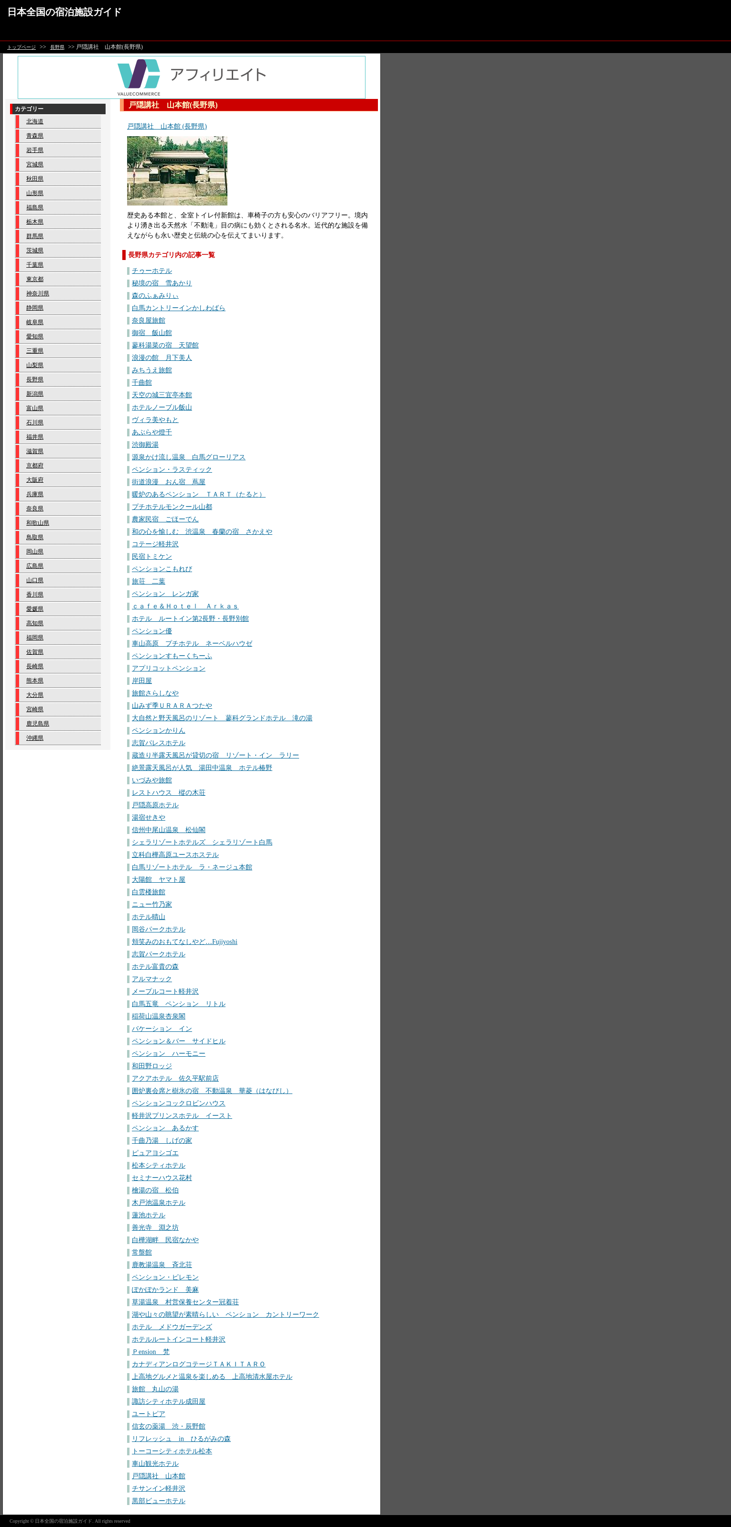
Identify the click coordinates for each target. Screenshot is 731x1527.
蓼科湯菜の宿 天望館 (165, 345)
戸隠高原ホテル (155, 805)
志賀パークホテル (158, 954)
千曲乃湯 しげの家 (162, 1140)
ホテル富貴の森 (155, 966)
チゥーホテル (152, 270)
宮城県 (34, 164)
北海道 (34, 121)
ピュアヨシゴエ (155, 1153)
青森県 (34, 135)
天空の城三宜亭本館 (162, 395)
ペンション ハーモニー (168, 1053)
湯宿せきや (148, 817)
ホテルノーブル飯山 (162, 407)
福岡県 (34, 637)
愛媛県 (34, 609)
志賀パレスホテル (158, 743)
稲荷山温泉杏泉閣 (158, 1016)
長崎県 (34, 666)
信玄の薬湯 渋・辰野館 (168, 1426)
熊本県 (34, 680)
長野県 (57, 47)
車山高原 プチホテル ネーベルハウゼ (192, 643)
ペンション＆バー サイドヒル (179, 1041)
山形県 (34, 193)
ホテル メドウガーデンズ (172, 1327)
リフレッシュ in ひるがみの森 (181, 1438)
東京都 (34, 279)
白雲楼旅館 (148, 892)
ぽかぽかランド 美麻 (165, 1289)
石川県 (34, 422)
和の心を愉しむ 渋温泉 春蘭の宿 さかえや (202, 531)
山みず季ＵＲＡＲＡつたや (172, 705)
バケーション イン (162, 1028)
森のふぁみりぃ (155, 295)
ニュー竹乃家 (152, 904)
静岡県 (34, 307)
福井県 (34, 436)
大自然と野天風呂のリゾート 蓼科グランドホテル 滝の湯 (222, 718)
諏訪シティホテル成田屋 (168, 1401)
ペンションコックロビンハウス (179, 1103)
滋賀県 (34, 451)
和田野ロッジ (152, 1066)
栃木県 (34, 221)
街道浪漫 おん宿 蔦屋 (168, 482)
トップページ (21, 47)
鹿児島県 (37, 723)
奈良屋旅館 (148, 320)
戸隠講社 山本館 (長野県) (167, 126)
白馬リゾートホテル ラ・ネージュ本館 (192, 867)
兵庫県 (34, 494)
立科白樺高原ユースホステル (175, 854)
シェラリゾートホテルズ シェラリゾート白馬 (202, 842)
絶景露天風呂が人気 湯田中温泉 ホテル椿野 (202, 767)
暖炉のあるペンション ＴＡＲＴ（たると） (199, 494)
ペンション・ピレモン (165, 1277)
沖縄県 (34, 738)
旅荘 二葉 (148, 581)
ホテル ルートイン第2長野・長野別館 (190, 618)
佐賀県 (34, 652)
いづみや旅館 (152, 780)
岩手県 (34, 150)
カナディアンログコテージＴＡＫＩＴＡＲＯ (199, 1364)
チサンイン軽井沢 (158, 1488)
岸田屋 (142, 680)
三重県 (34, 350)
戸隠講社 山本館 (158, 1476)
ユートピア (148, 1414)
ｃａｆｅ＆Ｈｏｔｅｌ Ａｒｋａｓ (185, 606)
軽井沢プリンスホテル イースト (182, 1115)
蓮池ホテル (148, 1215)
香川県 (34, 594)
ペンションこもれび (162, 569)
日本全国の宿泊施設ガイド (64, 12)
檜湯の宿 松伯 (155, 1190)
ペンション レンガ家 (165, 593)
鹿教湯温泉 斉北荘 (162, 1264)
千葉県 (34, 264)
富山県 (34, 408)
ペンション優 (152, 631)
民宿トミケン (152, 556)
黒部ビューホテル (158, 1501)
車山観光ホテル (155, 1463)
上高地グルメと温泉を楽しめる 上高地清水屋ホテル (212, 1376)
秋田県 (34, 178)
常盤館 (142, 1252)
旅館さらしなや (155, 693)
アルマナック (152, 979)
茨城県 (34, 250)
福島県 (34, 207)
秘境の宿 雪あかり (162, 283)
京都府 (34, 465)
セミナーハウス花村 (162, 1177)
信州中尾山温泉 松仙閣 (168, 830)
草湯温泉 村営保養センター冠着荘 (185, 1302)
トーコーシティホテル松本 (172, 1451)
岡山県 (34, 551)
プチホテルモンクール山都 (172, 506)
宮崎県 (34, 709)
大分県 (34, 695)
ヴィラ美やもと (155, 419)
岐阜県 (34, 322)
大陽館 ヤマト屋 (158, 879)
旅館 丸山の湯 (155, 1389)
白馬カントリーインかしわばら (179, 308)
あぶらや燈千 (152, 432)
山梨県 (34, 365)
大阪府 (34, 480)
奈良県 (34, 508)
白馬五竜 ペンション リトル (179, 1003)
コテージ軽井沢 (155, 544)
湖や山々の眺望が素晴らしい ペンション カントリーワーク (225, 1314)
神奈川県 (37, 293)
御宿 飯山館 (152, 332)
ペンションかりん (158, 730)
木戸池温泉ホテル (158, 1202)
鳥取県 (34, 537)
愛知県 (34, 336)
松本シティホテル (158, 1165)
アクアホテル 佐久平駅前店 (175, 1078)
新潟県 (34, 393)
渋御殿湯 (145, 444)
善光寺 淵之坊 (155, 1227)
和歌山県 (37, 523)
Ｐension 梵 (151, 1351)
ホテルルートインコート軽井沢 (179, 1339)
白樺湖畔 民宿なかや (165, 1240)
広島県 (34, 566)
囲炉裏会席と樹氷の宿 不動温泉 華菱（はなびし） (212, 1090)
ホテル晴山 (148, 917)
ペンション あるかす (165, 1128)
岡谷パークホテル (158, 929)
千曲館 (142, 382)
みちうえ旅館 (152, 370)
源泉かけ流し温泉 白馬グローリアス (189, 457)
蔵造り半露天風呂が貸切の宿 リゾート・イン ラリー (215, 755)
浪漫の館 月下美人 (162, 357)
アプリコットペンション (168, 668)
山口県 (34, 580)
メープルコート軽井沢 (165, 991)
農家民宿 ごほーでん (165, 519)
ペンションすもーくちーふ (172, 656)
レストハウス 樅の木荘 (168, 792)
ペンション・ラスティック (172, 469)
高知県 (34, 623)
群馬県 (34, 236)
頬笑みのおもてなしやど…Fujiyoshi (184, 941)
